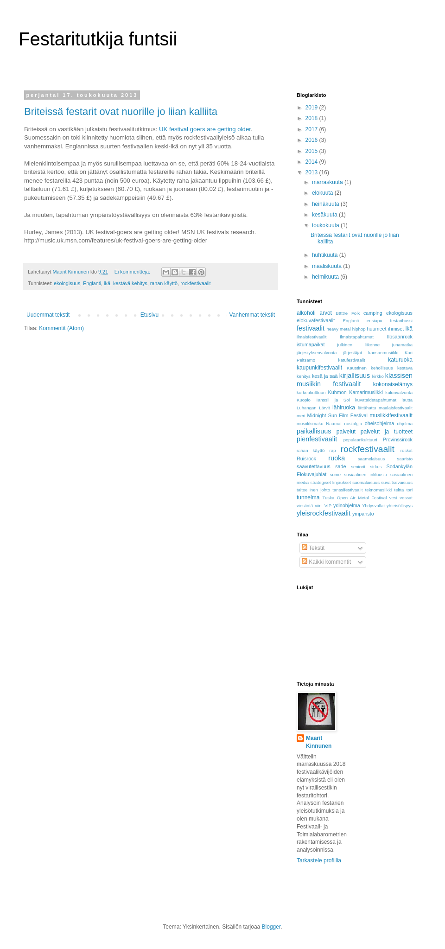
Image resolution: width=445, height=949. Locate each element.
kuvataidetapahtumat (375, 399)
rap (333, 450)
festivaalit (310, 328)
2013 (312, 172)
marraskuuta (328, 182)
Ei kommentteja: (133, 271)
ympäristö (363, 513)
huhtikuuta (325, 255)
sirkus (375, 466)
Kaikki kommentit (326, 562)
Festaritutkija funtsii (98, 39)
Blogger (271, 927)
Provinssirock (398, 439)
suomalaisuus (366, 482)
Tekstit (313, 548)
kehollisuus (382, 367)
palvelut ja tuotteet (387, 431)
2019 (312, 107)
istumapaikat (311, 344)
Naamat (334, 423)
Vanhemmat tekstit (252, 315)
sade (340, 466)
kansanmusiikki (383, 352)
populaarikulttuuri (360, 439)
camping (372, 313)
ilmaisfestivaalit (312, 336)
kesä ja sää (324, 376)
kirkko (378, 376)
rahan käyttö (164, 283)
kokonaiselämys (393, 384)
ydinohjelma (346, 505)
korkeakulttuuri (311, 392)
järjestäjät (352, 352)
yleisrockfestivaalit (323, 513)
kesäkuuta (325, 214)
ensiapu (374, 320)
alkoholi (306, 313)
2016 (312, 140)
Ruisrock (306, 458)
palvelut (346, 431)
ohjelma (405, 423)
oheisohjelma (379, 423)
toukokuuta (326, 225)
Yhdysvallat (373, 505)
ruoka (336, 458)
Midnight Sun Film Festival (337, 415)
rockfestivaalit (195, 283)
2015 (312, 151)
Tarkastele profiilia (319, 860)
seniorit (358, 466)
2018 (312, 118)
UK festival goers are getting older (205, 129)
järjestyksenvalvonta (317, 352)
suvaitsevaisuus (397, 482)
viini (319, 505)
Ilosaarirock (400, 336)
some (335, 474)
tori (410, 489)
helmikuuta (326, 277)
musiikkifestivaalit (391, 415)
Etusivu (149, 315)
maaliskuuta (327, 266)
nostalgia (353, 423)
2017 (312, 129)
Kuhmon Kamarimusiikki (355, 392)
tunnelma (308, 497)
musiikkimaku (310, 423)
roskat (406, 450)
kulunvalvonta (399, 392)
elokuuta (323, 193)
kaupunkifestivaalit (319, 367)
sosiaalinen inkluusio (365, 474)
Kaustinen (357, 367)
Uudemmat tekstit (48, 315)
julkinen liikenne (358, 344)
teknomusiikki (378, 489)
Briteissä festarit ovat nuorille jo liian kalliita (120, 111)
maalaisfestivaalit (396, 407)
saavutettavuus (314, 466)
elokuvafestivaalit (316, 320)
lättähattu (367, 407)
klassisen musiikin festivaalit (355, 380)
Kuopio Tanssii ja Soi (323, 399)
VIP (327, 505)
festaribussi (401, 320)
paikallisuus (314, 431)
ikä (107, 283)
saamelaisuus (371, 458)
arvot (325, 313)
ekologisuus (67, 283)
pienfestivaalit (317, 439)
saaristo (405, 458)
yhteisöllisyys (400, 505)
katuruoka (400, 360)
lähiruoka (343, 407)
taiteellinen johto (313, 489)
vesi (393, 497)
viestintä (305, 505)
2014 (312, 162)
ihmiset (396, 328)
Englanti (92, 283)
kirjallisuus (354, 375)
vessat (406, 497)
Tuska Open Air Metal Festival (355, 497)
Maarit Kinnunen (318, 742)
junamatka (402, 344)
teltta (399, 489)
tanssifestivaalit (347, 489)
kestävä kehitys (130, 283)
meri (301, 415)
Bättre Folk (348, 313)
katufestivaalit (351, 360)
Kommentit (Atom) (61, 328)
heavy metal (338, 328)
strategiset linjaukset (330, 482)
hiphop (359, 328)
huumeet (377, 328)
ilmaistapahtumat (357, 336)
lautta (407, 399)
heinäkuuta (326, 204)
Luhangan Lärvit (313, 407)
